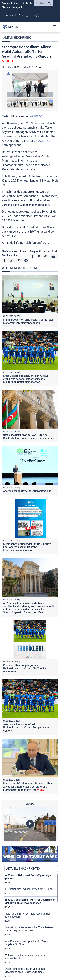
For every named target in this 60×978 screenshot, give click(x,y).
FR (19, 15)
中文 (36, 15)
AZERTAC (36, 116)
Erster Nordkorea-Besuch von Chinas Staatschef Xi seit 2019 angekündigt (24, 970)
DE (15, 15)
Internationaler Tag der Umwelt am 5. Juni (28, 889)
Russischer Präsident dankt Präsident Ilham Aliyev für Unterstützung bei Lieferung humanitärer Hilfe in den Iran (28, 786)
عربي (29, 15)
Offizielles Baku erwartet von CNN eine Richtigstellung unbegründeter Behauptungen (29, 436)
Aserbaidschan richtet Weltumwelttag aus (27, 491)
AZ (3, 15)
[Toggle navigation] (54, 26)
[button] (30, 85)
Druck (28, 66)
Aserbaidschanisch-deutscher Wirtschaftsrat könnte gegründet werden (29, 929)
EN (11, 15)
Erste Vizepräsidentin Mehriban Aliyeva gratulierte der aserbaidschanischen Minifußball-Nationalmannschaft (25, 379)
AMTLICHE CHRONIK (17, 37)
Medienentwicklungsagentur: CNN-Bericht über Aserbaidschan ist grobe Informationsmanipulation (27, 547)
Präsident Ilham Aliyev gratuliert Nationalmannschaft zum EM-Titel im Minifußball (24, 668)
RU (7, 15)
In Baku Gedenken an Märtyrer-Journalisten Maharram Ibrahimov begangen (28, 321)
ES (23, 15)
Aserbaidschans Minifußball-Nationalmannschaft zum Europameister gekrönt (26, 727)
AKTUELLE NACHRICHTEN (23, 868)
